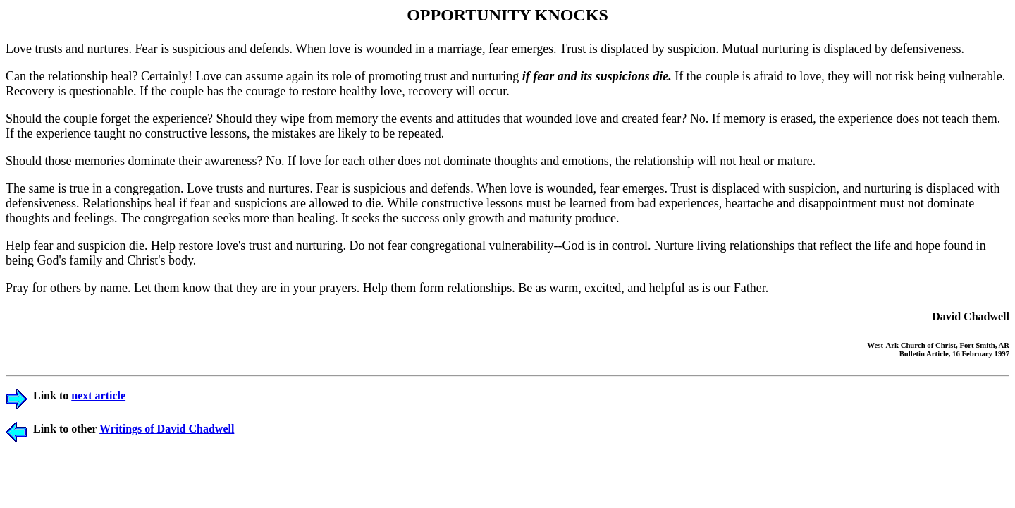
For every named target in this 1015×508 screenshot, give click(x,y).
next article (98, 395)
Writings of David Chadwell (166, 429)
